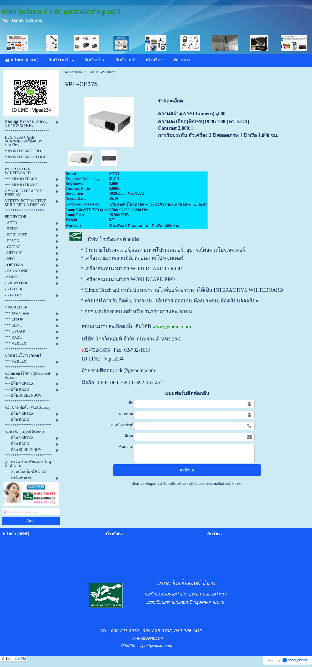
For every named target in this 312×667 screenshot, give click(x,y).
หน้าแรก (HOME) (74, 72)
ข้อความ (126, 447)
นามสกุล (126, 414)
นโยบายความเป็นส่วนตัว (215, 483)
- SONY (92, 72)
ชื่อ (130, 403)
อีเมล (129, 436)
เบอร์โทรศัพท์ (122, 425)
